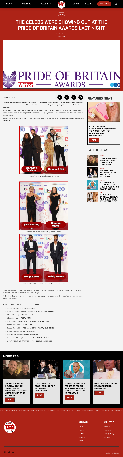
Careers (107, 437)
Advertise (107, 430)
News (81, 427)
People (81, 430)
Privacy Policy (109, 434)
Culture (81, 434)
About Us (107, 427)
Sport (81, 440)
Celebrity (82, 437)
